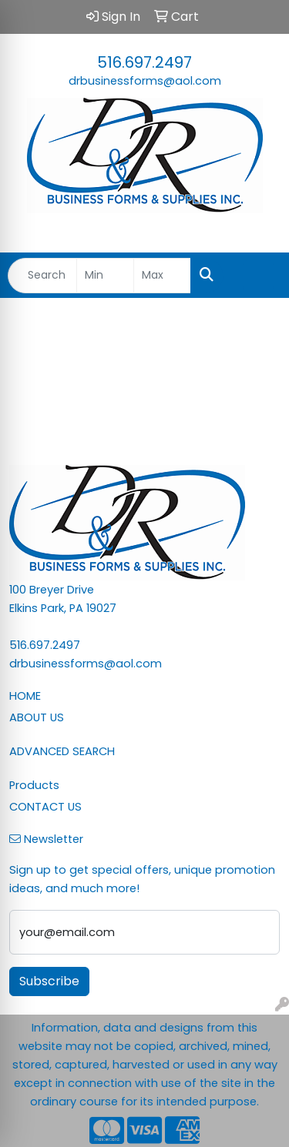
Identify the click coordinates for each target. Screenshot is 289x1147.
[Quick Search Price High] (162, 275)
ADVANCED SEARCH (62, 751)
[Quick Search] (42, 275)
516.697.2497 (144, 62)
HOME (25, 696)
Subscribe (49, 981)
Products (34, 785)
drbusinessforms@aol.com (145, 81)
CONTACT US (45, 806)
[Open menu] (258, 275)
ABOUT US (36, 717)
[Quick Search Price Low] (105, 275)
